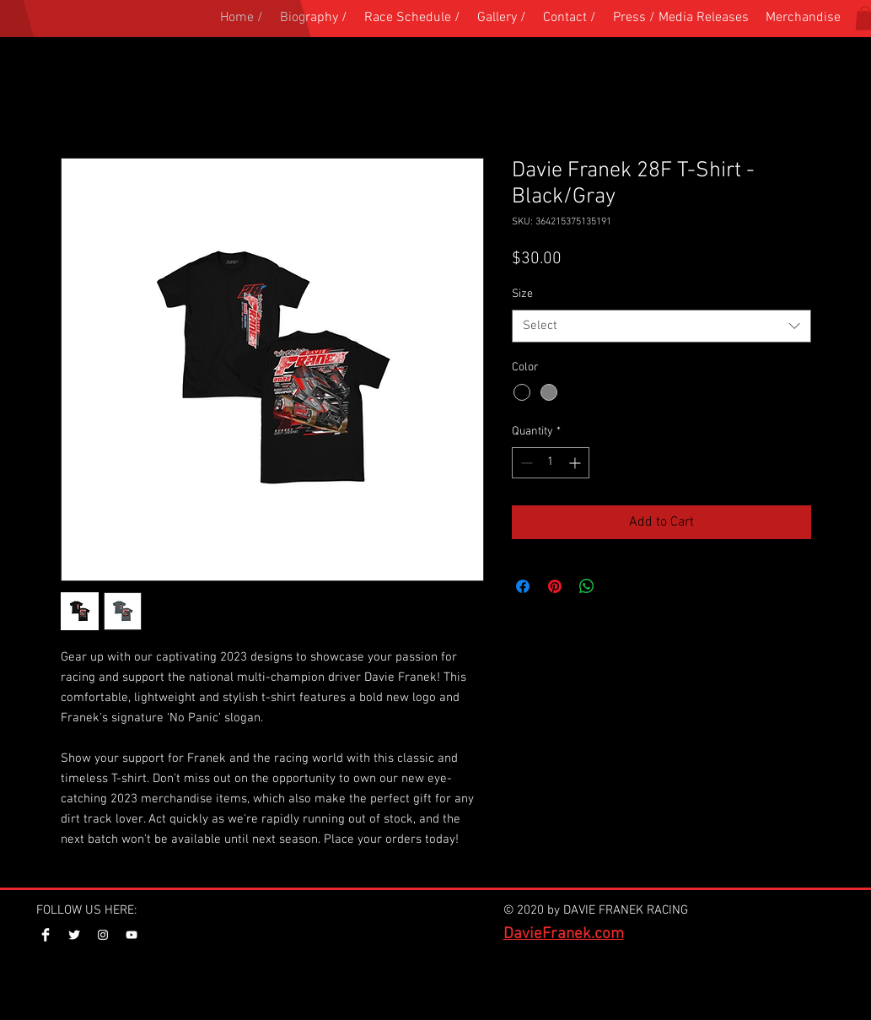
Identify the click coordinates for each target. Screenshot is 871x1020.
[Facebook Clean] (45, 935)
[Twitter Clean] (74, 935)
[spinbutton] (550, 463)
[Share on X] (619, 586)
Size (522, 294)
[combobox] (661, 326)
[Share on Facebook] (523, 586)
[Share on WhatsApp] (587, 586)
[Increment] (576, 463)
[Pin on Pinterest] (555, 586)
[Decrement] (524, 463)
